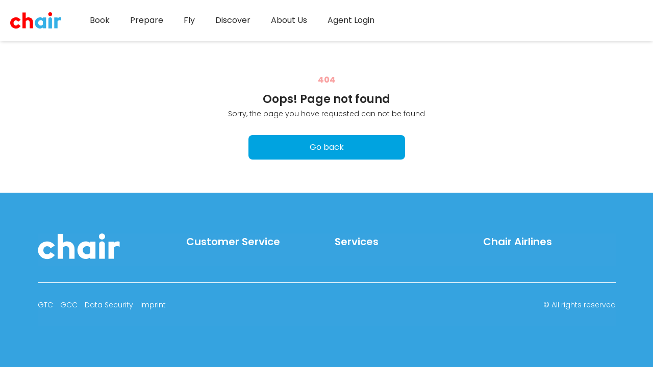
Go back (327, 147)
